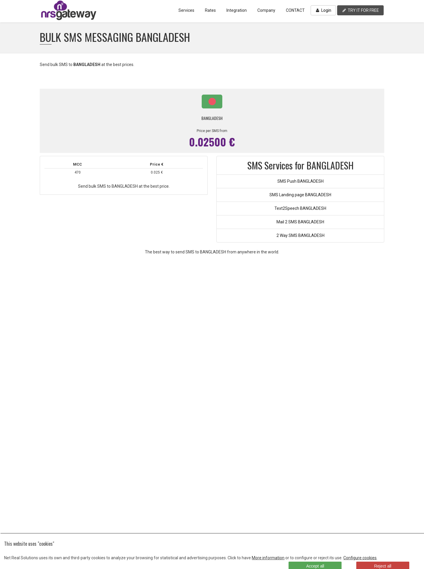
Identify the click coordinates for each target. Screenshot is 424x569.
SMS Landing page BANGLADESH (300, 194)
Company (266, 10)
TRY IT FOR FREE (360, 10)
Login (323, 10)
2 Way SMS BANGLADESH (300, 235)
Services (186, 10)
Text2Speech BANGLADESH (300, 208)
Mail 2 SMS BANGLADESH (300, 222)
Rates (210, 10)
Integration (236, 10)
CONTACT (295, 10)
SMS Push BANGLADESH (300, 181)
